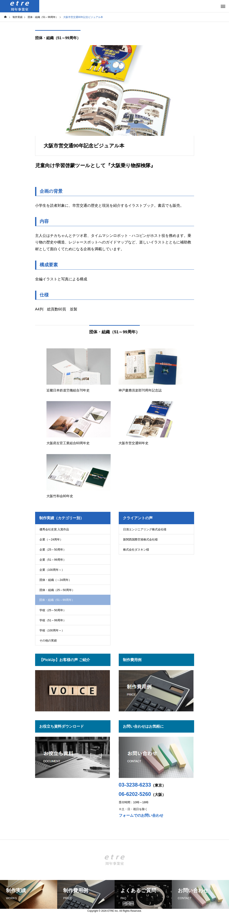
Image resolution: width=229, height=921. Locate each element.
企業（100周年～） (51, 569)
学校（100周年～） (51, 630)
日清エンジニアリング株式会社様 (144, 529)
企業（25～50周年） (52, 549)
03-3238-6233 (135, 785)
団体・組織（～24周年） (55, 579)
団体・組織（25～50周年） (57, 590)
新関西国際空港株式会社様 (140, 539)
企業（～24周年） (51, 539)
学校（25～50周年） (52, 610)
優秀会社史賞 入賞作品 (54, 529)
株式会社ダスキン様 (136, 549)
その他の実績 (48, 640)
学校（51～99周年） (52, 620)
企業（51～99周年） (52, 559)
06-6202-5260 (135, 794)
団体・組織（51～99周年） (58, 38)
